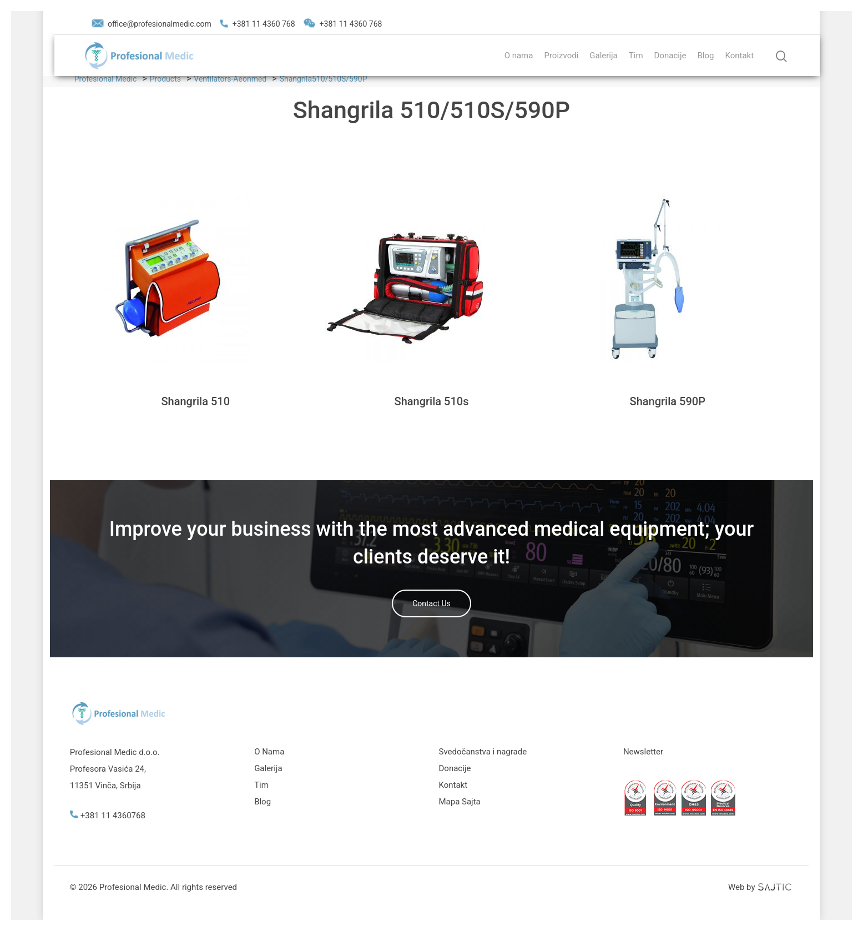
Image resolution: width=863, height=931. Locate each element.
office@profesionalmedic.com (151, 23)
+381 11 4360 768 (257, 23)
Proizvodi (561, 56)
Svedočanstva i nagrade (483, 752)
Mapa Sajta (460, 802)
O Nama (269, 752)
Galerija (603, 56)
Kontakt (739, 56)
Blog (705, 56)
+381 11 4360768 (107, 816)
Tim (636, 56)
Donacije (670, 56)
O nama (518, 56)
